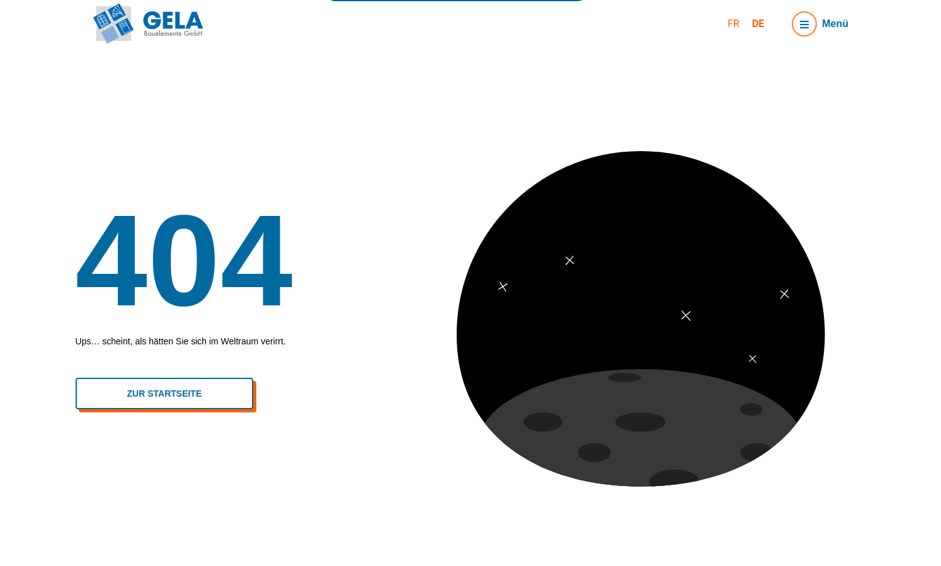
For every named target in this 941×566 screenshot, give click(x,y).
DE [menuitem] (758, 23)
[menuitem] (733, 24)
